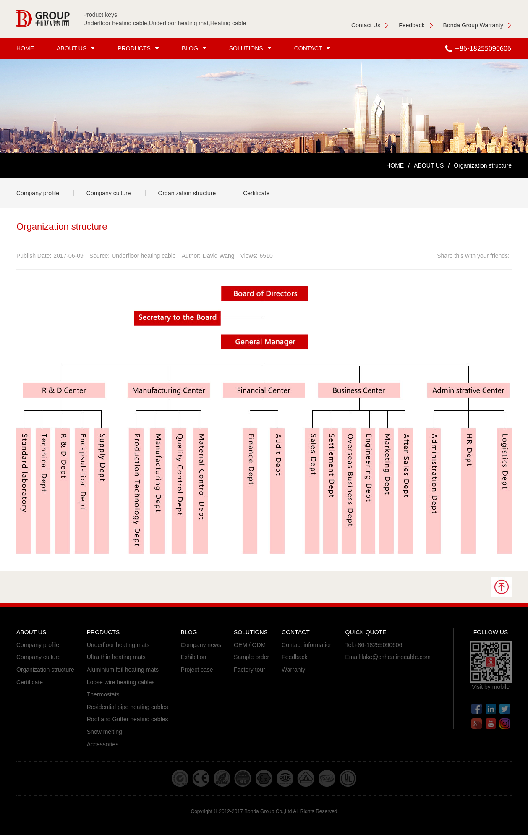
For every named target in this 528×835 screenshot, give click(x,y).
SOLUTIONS (251, 48)
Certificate (256, 193)
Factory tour (249, 669)
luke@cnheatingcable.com (395, 657)
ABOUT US (77, 48)
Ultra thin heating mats (116, 657)
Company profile (37, 193)
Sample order (251, 657)
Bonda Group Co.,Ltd (268, 811)
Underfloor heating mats (118, 644)
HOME (25, 48)
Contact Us (370, 25)
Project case (197, 669)
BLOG (195, 48)
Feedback (416, 25)
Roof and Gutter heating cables (127, 719)
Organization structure (187, 193)
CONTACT (313, 48)
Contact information (307, 644)
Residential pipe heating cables (127, 707)
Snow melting (104, 731)
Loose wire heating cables (121, 682)
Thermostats (103, 694)
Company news (201, 644)
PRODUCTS (139, 48)
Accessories (102, 744)
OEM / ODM (250, 644)
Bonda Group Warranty (477, 25)
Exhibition (193, 657)
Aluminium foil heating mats (123, 669)
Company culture (108, 193)
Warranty (293, 669)
